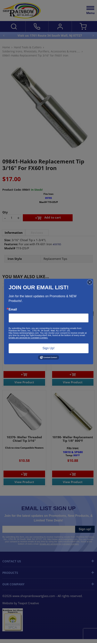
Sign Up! (48, 348)
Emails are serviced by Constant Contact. (28, 337)
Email (13, 309)
